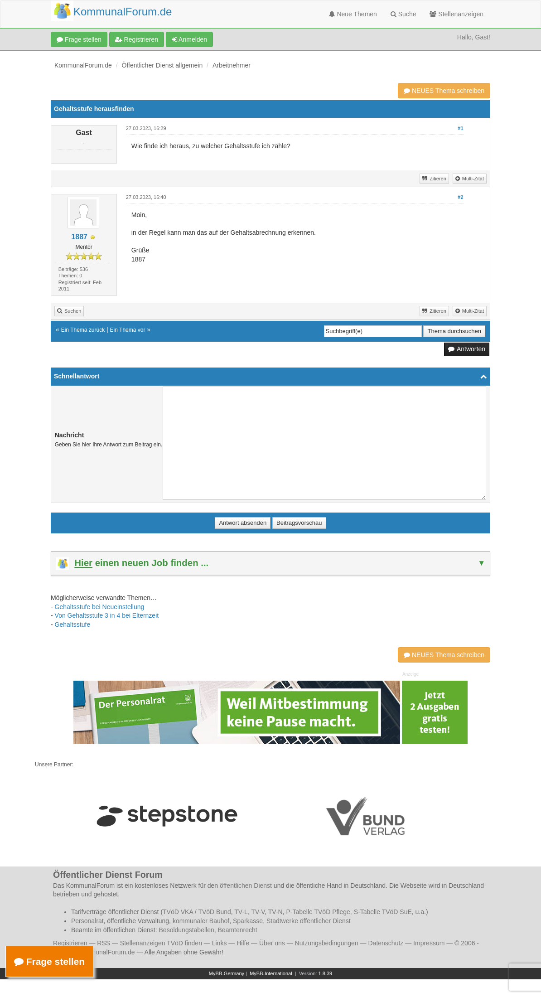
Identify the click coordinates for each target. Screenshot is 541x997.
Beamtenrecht (237, 930)
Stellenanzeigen (456, 14)
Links (219, 943)
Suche (403, 14)
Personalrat (87, 920)
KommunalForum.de (83, 65)
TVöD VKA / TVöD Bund (197, 911)
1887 (79, 237)
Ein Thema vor (127, 330)
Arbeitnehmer (232, 65)
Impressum (428, 943)
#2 (460, 197)
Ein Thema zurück (83, 330)
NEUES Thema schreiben (444, 90)
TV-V (258, 911)
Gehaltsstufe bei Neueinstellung (100, 606)
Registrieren (136, 39)
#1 (460, 128)
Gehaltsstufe (73, 624)
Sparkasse (248, 920)
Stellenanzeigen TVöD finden (161, 943)
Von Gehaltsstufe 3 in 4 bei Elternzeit (107, 615)
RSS (103, 943)
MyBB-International (271, 973)
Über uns (272, 943)
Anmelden (189, 39)
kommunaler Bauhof (201, 920)
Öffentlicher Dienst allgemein (162, 65)
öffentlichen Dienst (246, 885)
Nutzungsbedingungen (326, 943)
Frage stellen (79, 39)
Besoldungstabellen (186, 930)
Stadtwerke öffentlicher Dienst (308, 920)
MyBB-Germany (226, 973)
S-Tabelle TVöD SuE (383, 911)
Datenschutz (385, 943)
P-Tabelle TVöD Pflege (318, 911)
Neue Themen (353, 14)
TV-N (275, 911)
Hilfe (243, 943)
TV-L (241, 911)
